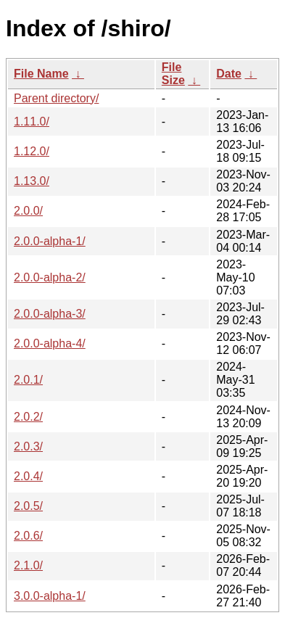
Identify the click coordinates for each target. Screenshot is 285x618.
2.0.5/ (28, 506)
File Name (41, 73)
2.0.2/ (28, 417)
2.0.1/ (28, 380)
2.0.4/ (28, 476)
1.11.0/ (31, 121)
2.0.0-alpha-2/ (50, 277)
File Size (173, 73)
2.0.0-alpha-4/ (50, 343)
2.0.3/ (28, 446)
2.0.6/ (28, 536)
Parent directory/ (56, 98)
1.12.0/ (31, 151)
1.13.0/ (31, 181)
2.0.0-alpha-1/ (50, 241)
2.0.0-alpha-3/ (50, 314)
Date (228, 73)
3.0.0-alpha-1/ (50, 596)
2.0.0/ (28, 211)
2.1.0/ (28, 565)
